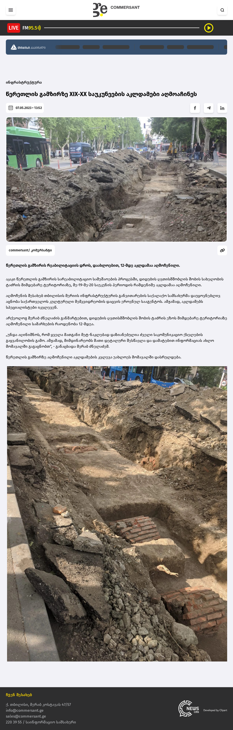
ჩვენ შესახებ (19, 694)
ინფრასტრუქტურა (24, 82)
